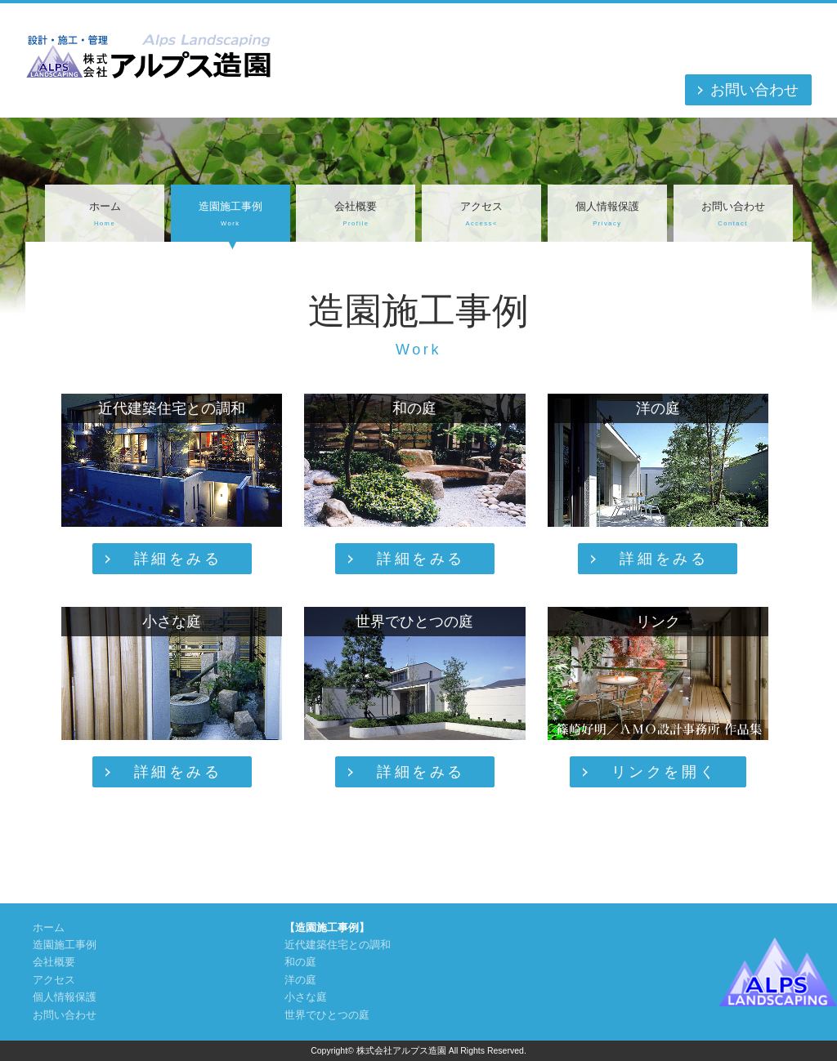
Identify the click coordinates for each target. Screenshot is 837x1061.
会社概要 (355, 215)
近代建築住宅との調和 (337, 945)
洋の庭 (300, 980)
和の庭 (300, 962)
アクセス (481, 215)
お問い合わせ (754, 90)
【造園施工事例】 (326, 928)
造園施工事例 (230, 215)
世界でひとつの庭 (326, 1015)
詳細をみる (178, 559)
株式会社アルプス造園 (401, 1050)
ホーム (104, 215)
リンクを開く (664, 772)
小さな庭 (305, 997)
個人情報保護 (607, 215)
